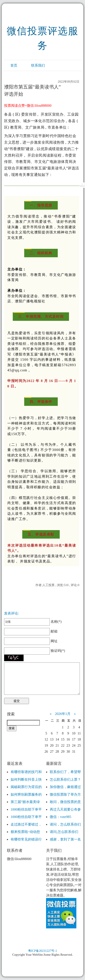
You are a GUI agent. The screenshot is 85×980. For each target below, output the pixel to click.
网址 (31, 641)
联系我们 (38, 65)
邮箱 (31, 631)
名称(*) (32, 621)
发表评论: (11, 613)
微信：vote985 (60, 817)
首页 (13, 65)
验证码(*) (58, 650)
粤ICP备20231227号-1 (42, 950)
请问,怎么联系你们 (64, 832)
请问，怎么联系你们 (65, 824)
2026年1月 (62, 714)
